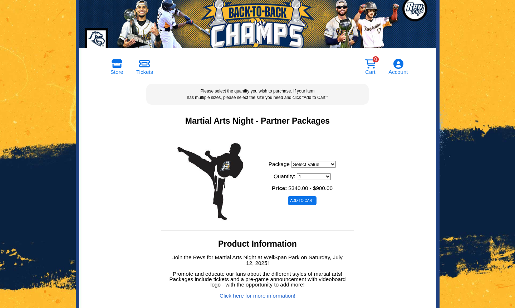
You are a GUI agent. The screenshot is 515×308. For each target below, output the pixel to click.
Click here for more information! (257, 296)
